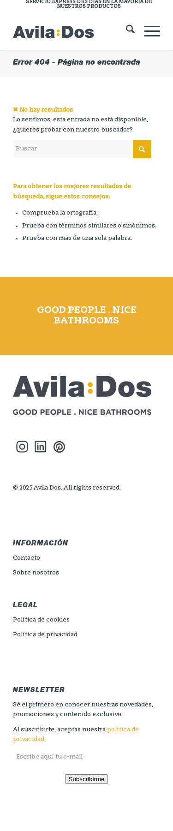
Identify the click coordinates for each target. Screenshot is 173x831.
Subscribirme (87, 779)
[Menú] (147, 31)
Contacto (26, 558)
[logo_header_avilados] (72, 31)
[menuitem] (89, 4)
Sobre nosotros (36, 573)
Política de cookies (41, 620)
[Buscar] (126, 31)
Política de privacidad (45, 635)
